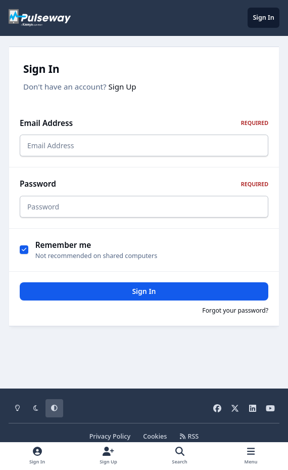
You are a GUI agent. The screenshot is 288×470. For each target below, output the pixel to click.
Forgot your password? (235, 316)
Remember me (63, 250)
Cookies (155, 436)
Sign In (144, 297)
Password (144, 187)
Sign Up (122, 86)
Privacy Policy (109, 436)
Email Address (144, 123)
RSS (189, 436)
